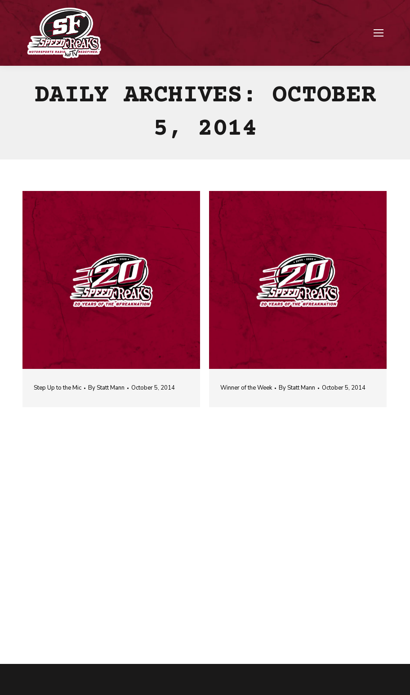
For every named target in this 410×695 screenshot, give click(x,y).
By (106, 388)
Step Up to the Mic (57, 388)
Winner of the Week (246, 388)
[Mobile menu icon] (379, 33)
